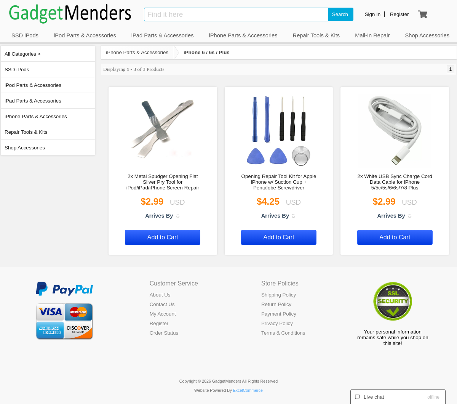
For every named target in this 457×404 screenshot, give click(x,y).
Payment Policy (278, 314)
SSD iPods (17, 69)
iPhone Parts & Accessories (36, 116)
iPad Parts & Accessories (33, 101)
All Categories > (22, 54)
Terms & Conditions (283, 333)
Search (340, 14)
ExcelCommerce (248, 390)
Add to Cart (162, 237)
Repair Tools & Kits (26, 132)
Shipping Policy (278, 295)
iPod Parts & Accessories (33, 85)
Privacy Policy (277, 323)
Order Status (164, 333)
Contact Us (162, 304)
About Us (160, 295)
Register (159, 323)
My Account (163, 314)
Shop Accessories (25, 148)
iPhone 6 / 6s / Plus (207, 52)
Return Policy (276, 304)
